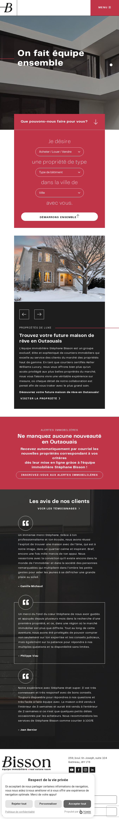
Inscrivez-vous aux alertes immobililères (59, 475)
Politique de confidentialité (20, 811)
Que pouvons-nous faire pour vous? (59, 121)
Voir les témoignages (57, 509)
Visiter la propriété (38, 399)
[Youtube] (72, 770)
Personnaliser (48, 803)
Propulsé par (77, 812)
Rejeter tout (19, 803)
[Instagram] (85, 770)
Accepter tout (77, 803)
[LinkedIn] (92, 770)
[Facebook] (79, 770)
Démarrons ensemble (59, 217)
